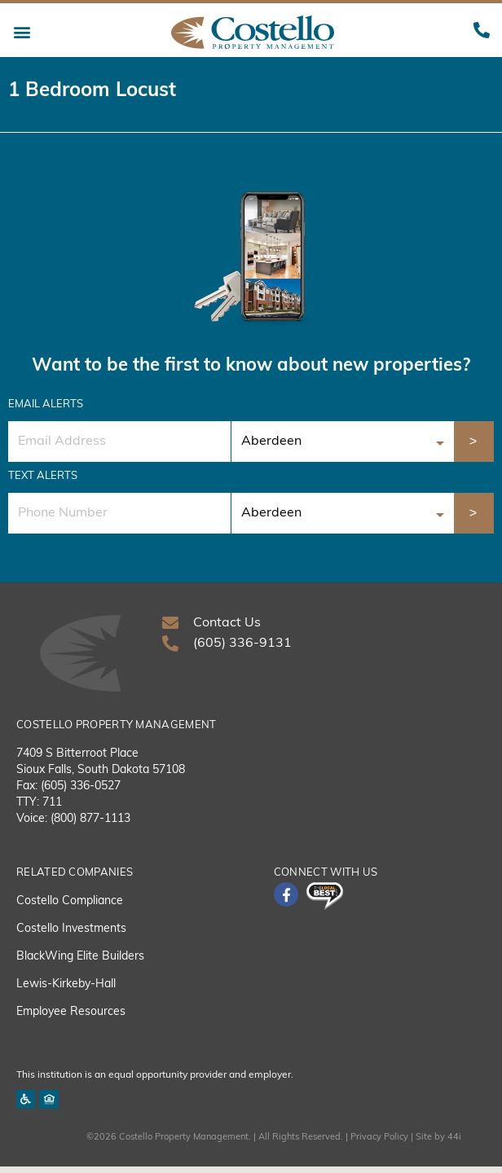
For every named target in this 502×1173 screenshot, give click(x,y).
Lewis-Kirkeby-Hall (66, 990)
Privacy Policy (379, 1144)
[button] (21, 32)
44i (454, 1144)
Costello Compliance (69, 907)
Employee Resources (71, 1018)
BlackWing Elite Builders (80, 962)
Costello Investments (71, 935)
